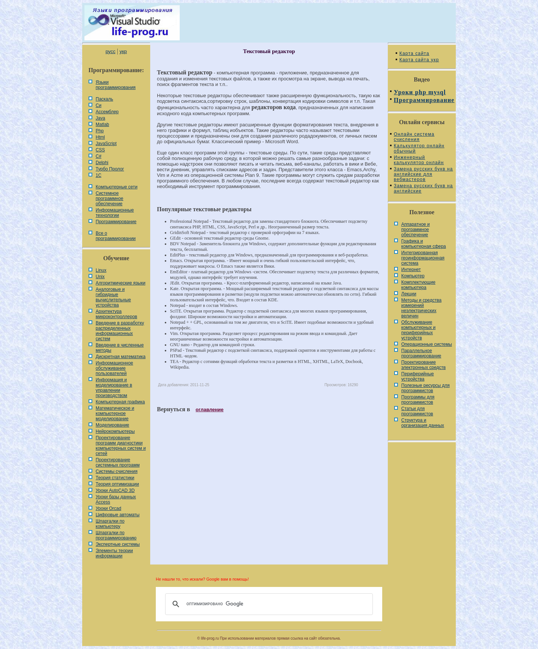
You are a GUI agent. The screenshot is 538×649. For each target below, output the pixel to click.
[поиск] (267, 604)
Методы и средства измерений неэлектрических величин (421, 308)
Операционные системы (426, 344)
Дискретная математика (120, 356)
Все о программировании (116, 236)
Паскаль (104, 99)
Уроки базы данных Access (116, 499)
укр (123, 51)
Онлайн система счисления (414, 137)
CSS (100, 150)
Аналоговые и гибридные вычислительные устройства (113, 297)
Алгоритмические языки (120, 283)
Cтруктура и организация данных (422, 423)
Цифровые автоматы (117, 514)
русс (110, 51)
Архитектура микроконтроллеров (116, 314)
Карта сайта (414, 53)
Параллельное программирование (421, 353)
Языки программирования (116, 85)
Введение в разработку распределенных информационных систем (120, 330)
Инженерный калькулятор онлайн (419, 160)
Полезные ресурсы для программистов (425, 388)
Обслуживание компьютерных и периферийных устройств (418, 330)
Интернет (411, 269)
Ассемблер (107, 111)
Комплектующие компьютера (418, 285)
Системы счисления (116, 471)
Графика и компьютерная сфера (423, 244)
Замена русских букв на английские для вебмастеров (423, 174)
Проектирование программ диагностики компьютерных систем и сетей (121, 445)
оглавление (210, 409)
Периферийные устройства (417, 376)
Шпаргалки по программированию (116, 535)
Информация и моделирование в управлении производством (114, 387)
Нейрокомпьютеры (115, 431)
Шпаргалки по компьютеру (110, 524)
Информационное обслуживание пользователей (114, 368)
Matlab (102, 124)
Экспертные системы (118, 544)
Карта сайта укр (419, 59)
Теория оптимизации (117, 484)
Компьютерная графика (120, 402)
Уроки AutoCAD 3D (115, 490)
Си (98, 105)
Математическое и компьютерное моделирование (115, 413)
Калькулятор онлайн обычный (419, 148)
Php (99, 130)
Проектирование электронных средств (423, 365)
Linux (101, 270)
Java (100, 118)
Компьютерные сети (116, 187)
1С (98, 175)
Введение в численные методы (120, 347)
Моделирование (112, 425)
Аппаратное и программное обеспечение (415, 229)
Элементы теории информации (114, 553)
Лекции (408, 293)
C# (98, 156)
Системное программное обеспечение (109, 198)
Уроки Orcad (108, 508)
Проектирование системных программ (118, 462)
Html (100, 137)
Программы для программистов (418, 399)
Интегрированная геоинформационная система (423, 258)
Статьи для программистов (417, 411)
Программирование (116, 221)
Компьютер (412, 276)
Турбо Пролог (110, 169)
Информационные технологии (115, 212)
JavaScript (106, 143)
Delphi (102, 162)
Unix (100, 276)
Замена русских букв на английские (423, 188)
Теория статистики (115, 477)
